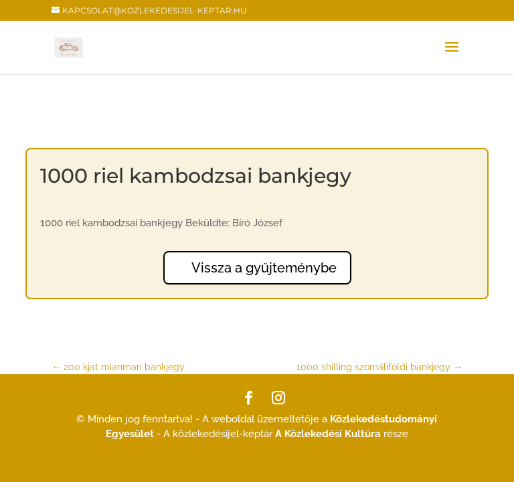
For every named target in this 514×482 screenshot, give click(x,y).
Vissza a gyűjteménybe (264, 268)
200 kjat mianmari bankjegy (118, 367)
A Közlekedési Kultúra (328, 434)
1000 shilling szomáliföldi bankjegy (379, 367)
